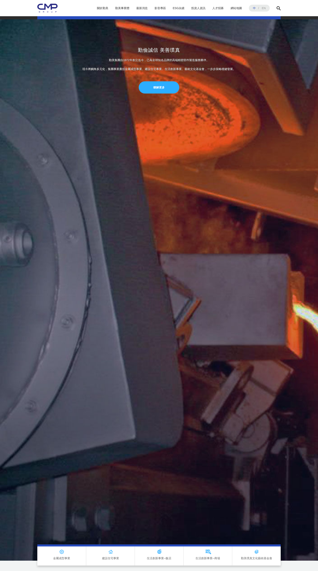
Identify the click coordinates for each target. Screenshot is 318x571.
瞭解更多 (159, 87)
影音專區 (160, 8)
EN (264, 8)
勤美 (47, 8)
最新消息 (142, 8)
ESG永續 (179, 8)
